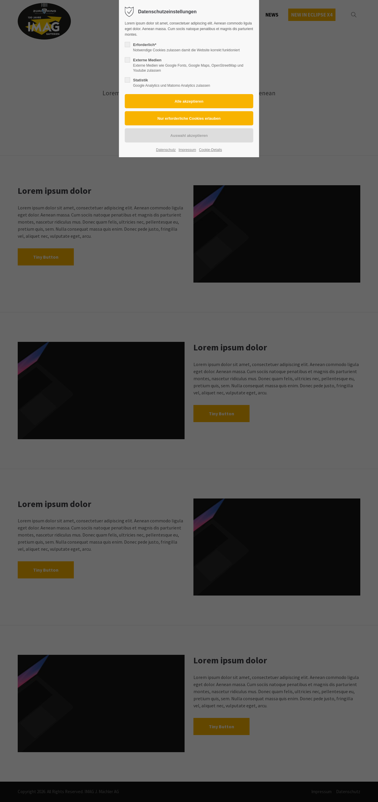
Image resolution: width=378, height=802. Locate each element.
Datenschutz (166, 150)
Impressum (187, 150)
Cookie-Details (210, 150)
